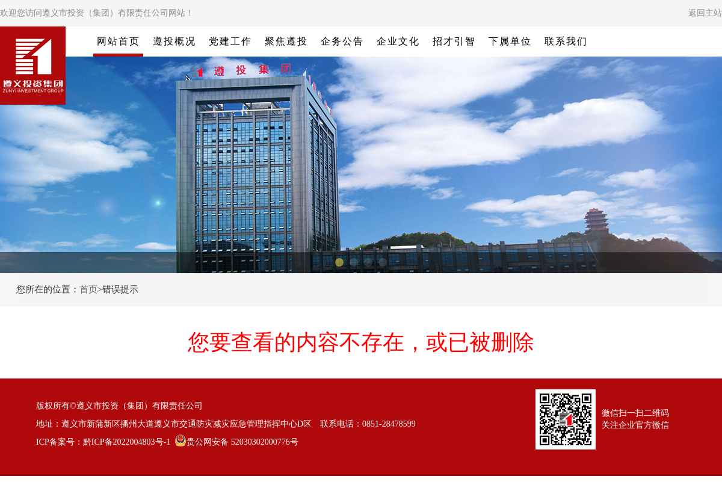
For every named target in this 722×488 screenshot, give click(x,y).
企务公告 (342, 41)
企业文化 (398, 41)
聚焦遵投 (286, 41)
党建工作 (230, 41)
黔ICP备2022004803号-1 (126, 441)
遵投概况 (174, 41)
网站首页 (118, 41)
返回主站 (705, 12)
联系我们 (566, 41)
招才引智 (454, 41)
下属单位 (510, 41)
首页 (88, 289)
